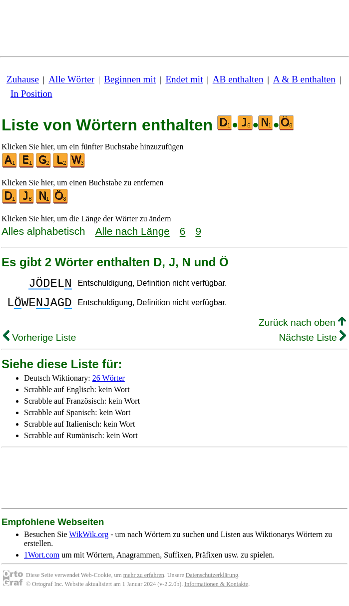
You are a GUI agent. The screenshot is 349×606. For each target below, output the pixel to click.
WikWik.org (88, 540)
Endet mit (184, 79)
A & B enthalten (304, 79)
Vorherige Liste (39, 343)
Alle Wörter (71, 79)
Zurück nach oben (302, 328)
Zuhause (22, 79)
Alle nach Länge (132, 231)
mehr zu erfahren (143, 581)
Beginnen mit (130, 79)
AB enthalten (238, 79)
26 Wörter (108, 384)
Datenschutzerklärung (212, 581)
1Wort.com (41, 561)
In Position (31, 93)
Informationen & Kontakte (216, 590)
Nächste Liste (312, 343)
